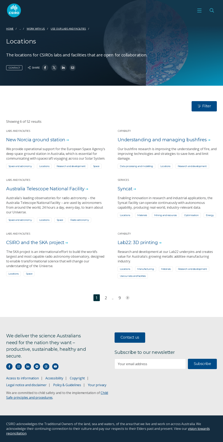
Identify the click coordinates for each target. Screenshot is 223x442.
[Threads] (46, 366)
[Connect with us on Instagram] (18, 366)
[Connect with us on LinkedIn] (28, 366)
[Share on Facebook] (45, 67)
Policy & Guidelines (67, 385)
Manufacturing (145, 268)
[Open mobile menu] (199, 11)
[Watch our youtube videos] (55, 366)
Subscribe (202, 363)
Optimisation (191, 215)
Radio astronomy (79, 219)
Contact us (130, 337)
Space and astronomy (20, 166)
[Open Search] (212, 11)
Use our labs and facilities (68, 28)
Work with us (36, 28)
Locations (44, 166)
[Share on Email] (72, 67)
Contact (14, 67)
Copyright (77, 378)
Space (96, 166)
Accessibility (54, 378)
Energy (210, 215)
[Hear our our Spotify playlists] (37, 366)
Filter (204, 106)
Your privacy (97, 385)
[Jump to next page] (128, 298)
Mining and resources (165, 215)
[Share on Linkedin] (63, 67)
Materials (142, 215)
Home (10, 28)
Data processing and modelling (136, 166)
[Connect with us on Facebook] (9, 366)
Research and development (71, 166)
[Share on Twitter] (54, 67)
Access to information (22, 378)
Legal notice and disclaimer (26, 385)
